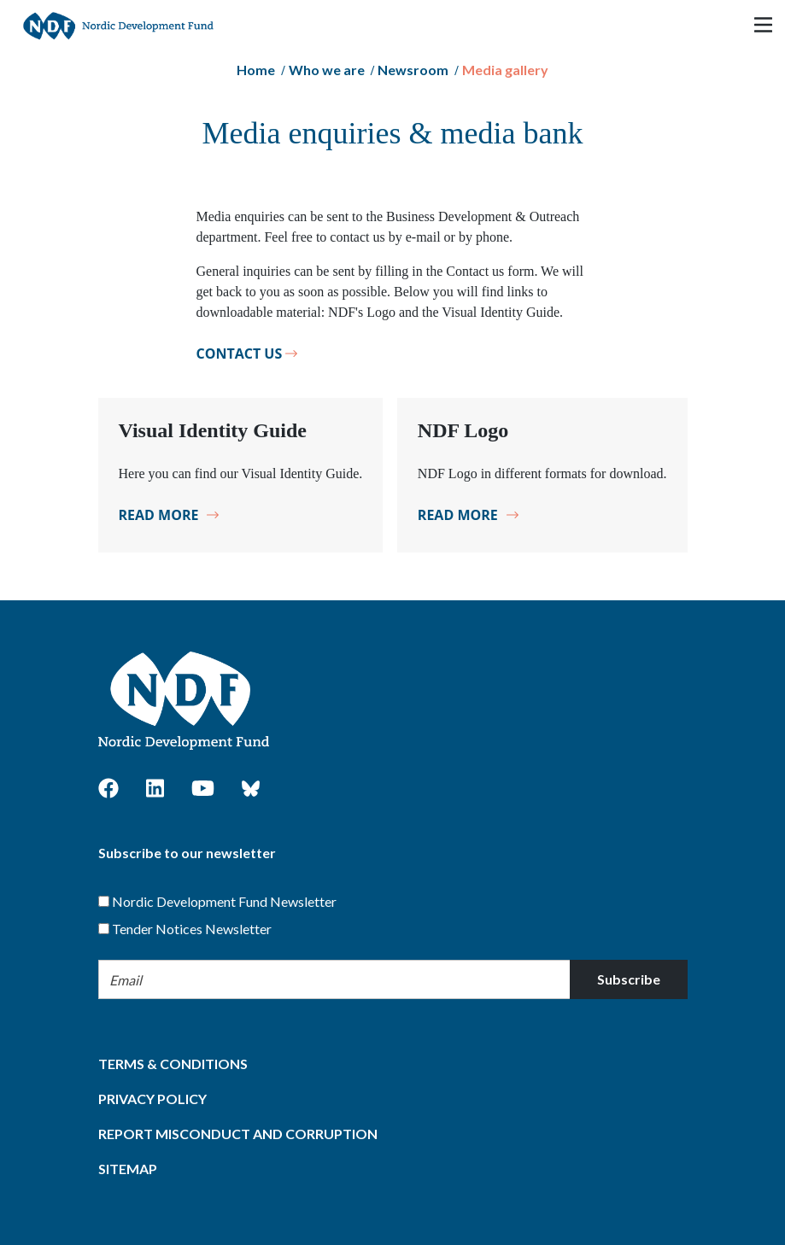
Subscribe (628, 979)
